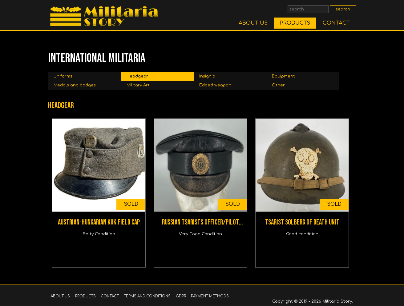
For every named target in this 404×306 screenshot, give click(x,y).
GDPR (181, 296)
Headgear (137, 76)
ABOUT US (253, 23)
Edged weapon (215, 85)
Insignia (207, 76)
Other (278, 85)
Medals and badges (75, 85)
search (343, 9)
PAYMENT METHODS (210, 296)
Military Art (138, 85)
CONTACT (336, 23)
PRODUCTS (295, 23)
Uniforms (63, 76)
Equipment (283, 76)
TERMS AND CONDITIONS (147, 296)
